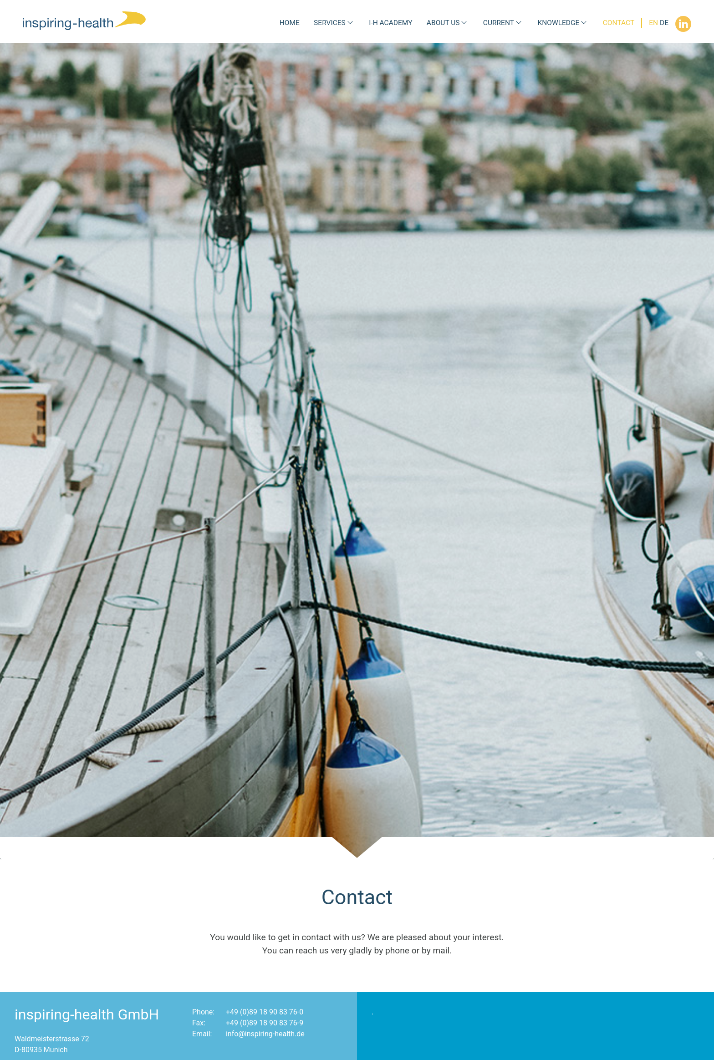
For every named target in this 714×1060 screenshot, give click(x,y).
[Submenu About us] (464, 23)
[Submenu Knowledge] (583, 23)
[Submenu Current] (518, 23)
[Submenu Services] (350, 23)
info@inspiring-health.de (265, 1033)
